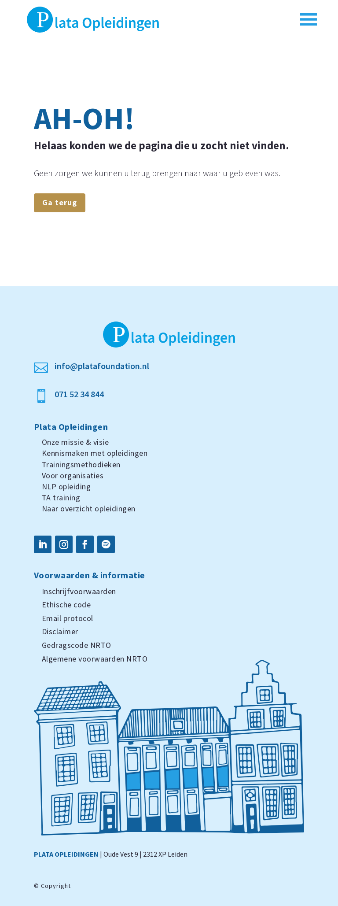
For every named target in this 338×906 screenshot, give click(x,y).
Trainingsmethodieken (81, 464)
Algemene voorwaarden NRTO (95, 659)
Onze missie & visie (75, 442)
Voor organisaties (73, 475)
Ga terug (59, 202)
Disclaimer (60, 631)
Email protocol (67, 618)
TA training (61, 497)
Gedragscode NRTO (76, 645)
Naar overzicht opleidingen (89, 508)
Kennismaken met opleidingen (95, 453)
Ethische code (66, 604)
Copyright (56, 886)
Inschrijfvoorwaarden (79, 591)
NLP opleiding (66, 486)
